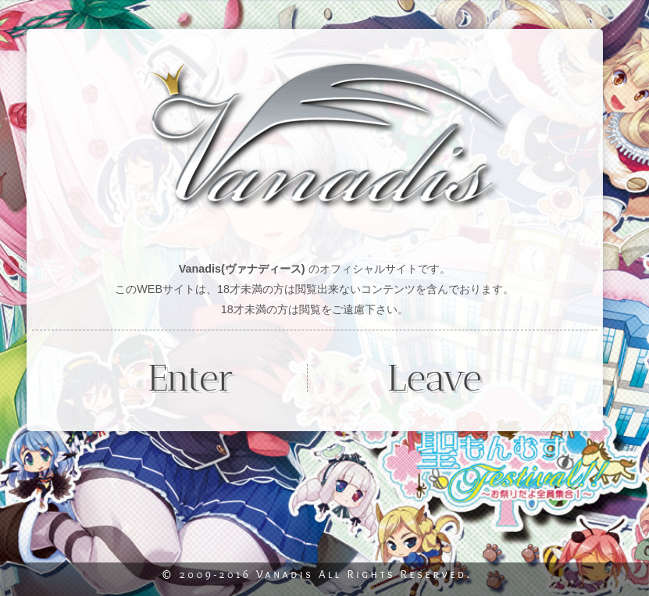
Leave (434, 377)
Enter (191, 377)
